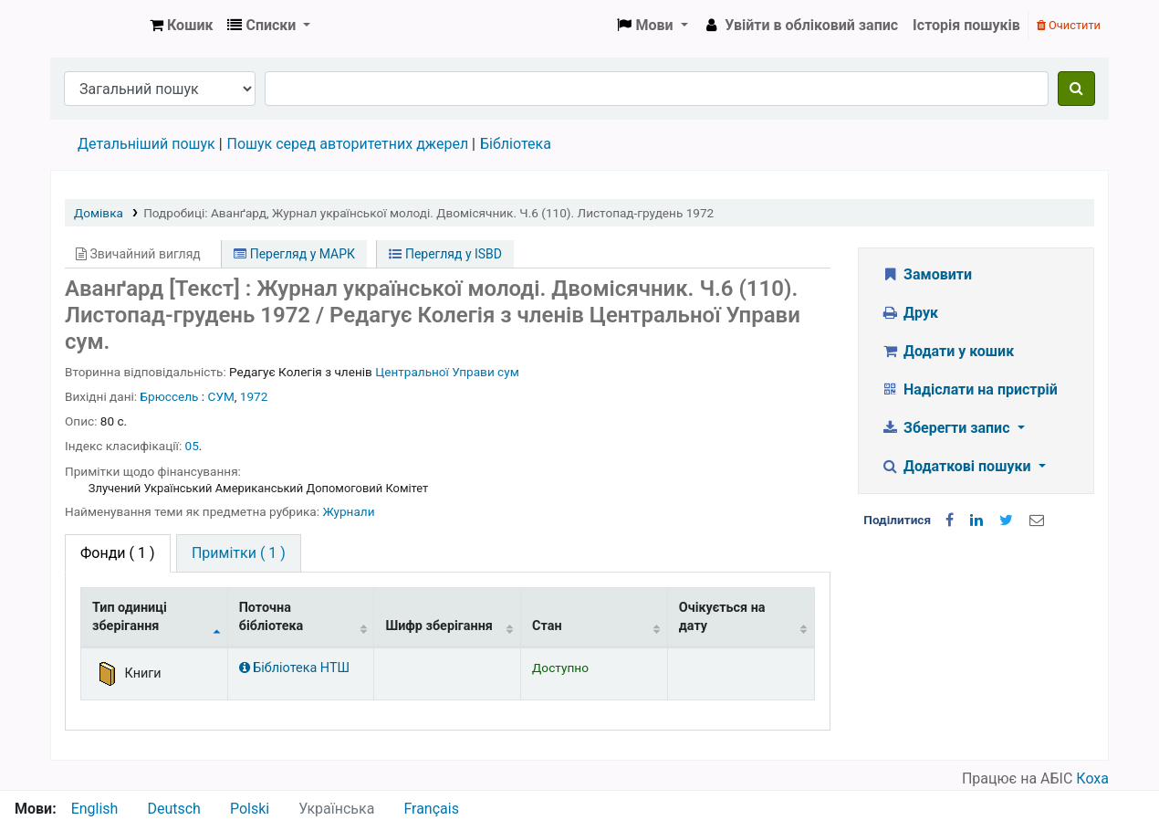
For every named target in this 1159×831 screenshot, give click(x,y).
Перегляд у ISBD (445, 254)
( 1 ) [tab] (117, 553)
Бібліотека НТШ (294, 668)
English (95, 808)
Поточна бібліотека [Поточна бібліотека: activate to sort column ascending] (271, 616)
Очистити (1069, 25)
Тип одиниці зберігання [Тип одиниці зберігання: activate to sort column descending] (129, 616)
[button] (181, 25)
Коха (1092, 778)
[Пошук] (1076, 88)
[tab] (238, 553)
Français (431, 808)
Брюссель (170, 396)
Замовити (927, 274)
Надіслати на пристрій (970, 389)
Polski (249, 808)
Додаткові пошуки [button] (958, 466)
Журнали (348, 511)
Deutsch (173, 808)
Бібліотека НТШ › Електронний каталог (96, 25)
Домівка (98, 212)
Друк (910, 312)
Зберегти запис (948, 428)
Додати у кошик (948, 351)
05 (192, 445)
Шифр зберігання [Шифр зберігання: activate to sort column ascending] (439, 626)
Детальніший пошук (146, 144)
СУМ (221, 396)
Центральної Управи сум (447, 371)
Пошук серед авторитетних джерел (348, 144)
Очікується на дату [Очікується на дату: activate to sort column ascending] (722, 616)
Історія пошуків (966, 25)
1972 (254, 396)
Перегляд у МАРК (294, 254)
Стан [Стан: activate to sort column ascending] (547, 626)
